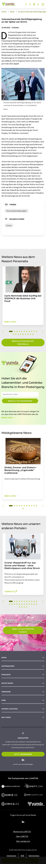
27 (26, 607)
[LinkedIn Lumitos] (23, 822)
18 (28, 334)
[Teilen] (30, 4)
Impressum (11, 855)
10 (34, 331)
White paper (7, 683)
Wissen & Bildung (9, 709)
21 (31, 604)
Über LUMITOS (22, 836)
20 (32, 334)
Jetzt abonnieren (23, 754)
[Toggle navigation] (43, 4)
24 (19, 607)
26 (24, 607)
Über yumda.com (23, 841)
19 (30, 334)
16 (23, 334)
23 (36, 604)
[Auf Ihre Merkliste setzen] (38, 4)
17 (25, 334)
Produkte (6, 675)
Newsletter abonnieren (20, 401)
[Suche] (26, 4)
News (4, 657)
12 (13, 334)
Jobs (3, 700)
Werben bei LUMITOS (22, 831)
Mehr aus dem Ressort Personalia (23, 342)
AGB (22, 855)
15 (20, 334)
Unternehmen (7, 666)
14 (18, 334)
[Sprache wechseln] (34, 4)
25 (21, 607)
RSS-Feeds (6, 717)
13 (15, 334)
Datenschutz (34, 855)
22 (34, 604)
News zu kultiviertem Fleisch (23, 630)
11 (36, 331)
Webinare (6, 692)
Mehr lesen (8, 417)
